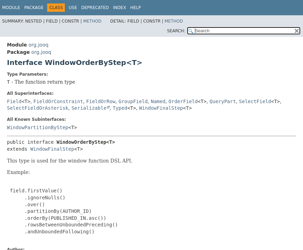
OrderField (183, 101)
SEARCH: (176, 30)
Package (33, 7)
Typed (120, 108)
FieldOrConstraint (58, 101)
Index (119, 7)
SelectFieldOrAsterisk (37, 108)
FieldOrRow (100, 101)
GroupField (133, 101)
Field (14, 101)
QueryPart (223, 101)
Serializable (88, 108)
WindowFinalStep (161, 108)
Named (158, 101)
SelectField (255, 101)
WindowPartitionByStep (37, 127)
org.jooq (38, 45)
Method (92, 21)
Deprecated (95, 7)
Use (73, 7)
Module (11, 7)
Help (135, 7)
